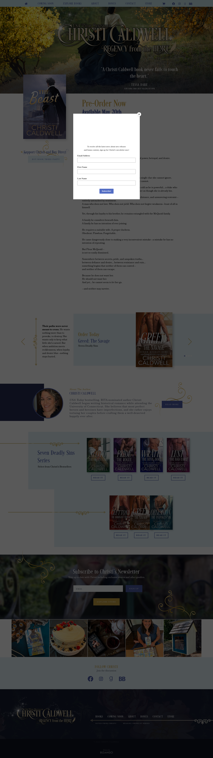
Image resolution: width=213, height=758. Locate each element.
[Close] (139, 114)
